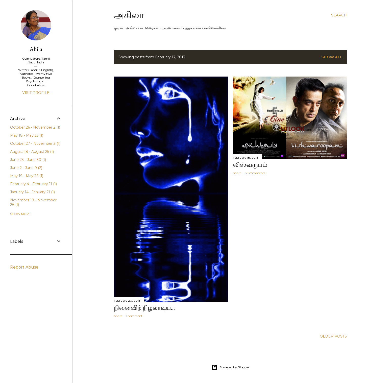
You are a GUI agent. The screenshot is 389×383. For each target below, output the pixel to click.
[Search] (339, 15)
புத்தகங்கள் (192, 28)
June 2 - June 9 (26, 167)
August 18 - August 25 (32, 151)
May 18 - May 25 (26, 135)
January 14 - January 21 (32, 192)
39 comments (255, 173)
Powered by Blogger (230, 367)
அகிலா (129, 15)
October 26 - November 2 (35, 127)
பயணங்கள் (171, 28)
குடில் (118, 28)
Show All (331, 57)
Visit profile (36, 92)
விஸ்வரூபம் (250, 165)
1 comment (134, 316)
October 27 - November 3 (35, 143)
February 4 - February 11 (33, 184)
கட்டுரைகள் (149, 28)
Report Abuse (24, 267)
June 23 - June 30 (28, 159)
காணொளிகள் (215, 28)
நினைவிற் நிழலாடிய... (144, 308)
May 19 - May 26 (26, 176)
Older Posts (333, 336)
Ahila (36, 49)
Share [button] (118, 316)
